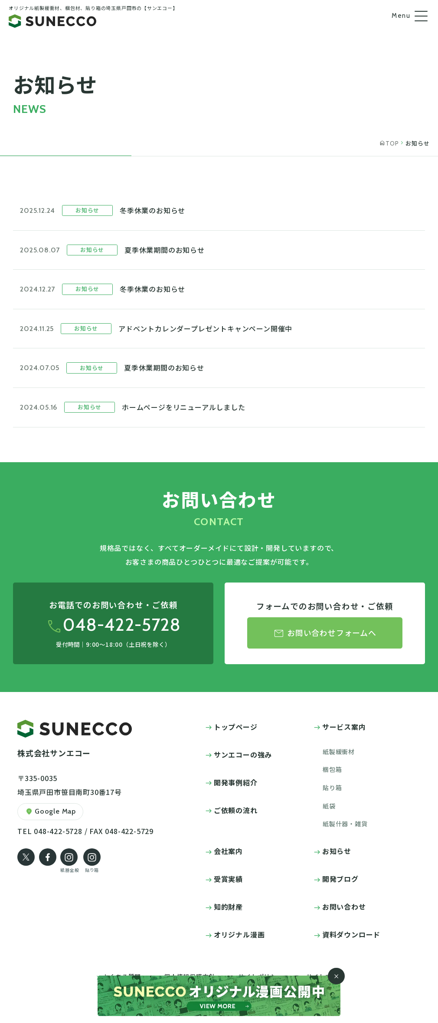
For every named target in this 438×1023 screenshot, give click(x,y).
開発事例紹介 (236, 782)
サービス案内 (344, 727)
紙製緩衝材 (339, 751)
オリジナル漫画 (239, 934)
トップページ (236, 727)
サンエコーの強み (243, 754)
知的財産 (228, 906)
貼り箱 (332, 787)
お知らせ (336, 851)
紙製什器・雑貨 (345, 823)
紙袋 (329, 805)
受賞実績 (228, 879)
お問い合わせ (344, 906)
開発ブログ (340, 879)
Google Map (50, 812)
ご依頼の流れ (236, 810)
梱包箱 (332, 769)
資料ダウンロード (351, 934)
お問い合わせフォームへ (324, 633)
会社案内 (228, 851)
